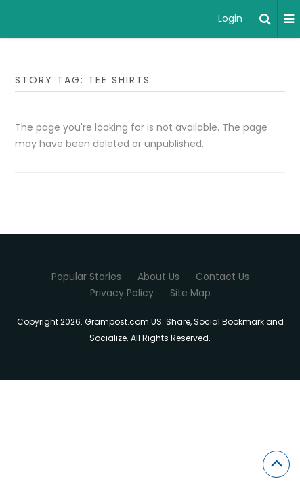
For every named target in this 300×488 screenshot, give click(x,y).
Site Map (190, 293)
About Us (158, 276)
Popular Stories (86, 276)
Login (230, 18)
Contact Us (222, 276)
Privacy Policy (122, 293)
